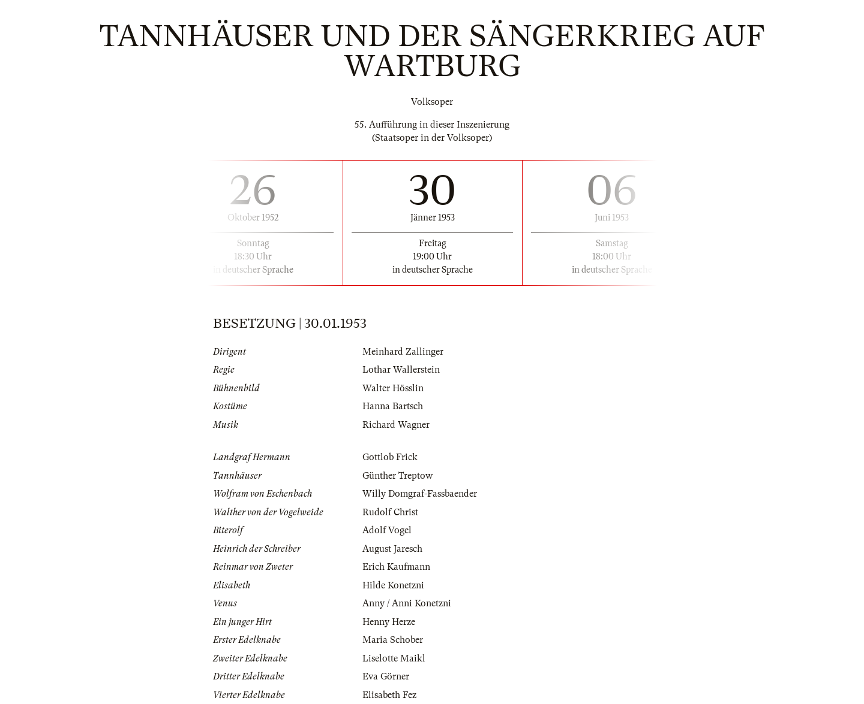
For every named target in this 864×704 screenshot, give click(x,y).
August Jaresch (392, 548)
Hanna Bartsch (392, 406)
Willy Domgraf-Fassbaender (419, 493)
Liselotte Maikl (393, 658)
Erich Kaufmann (396, 566)
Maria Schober (392, 639)
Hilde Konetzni (393, 585)
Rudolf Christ (390, 512)
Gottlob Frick (390, 457)
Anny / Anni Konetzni (406, 603)
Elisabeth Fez (389, 695)
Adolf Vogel (387, 530)
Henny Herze (388, 622)
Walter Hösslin (393, 388)
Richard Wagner (396, 424)
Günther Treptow (397, 475)
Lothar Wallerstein (401, 369)
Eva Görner (385, 676)
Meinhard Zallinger (402, 351)
